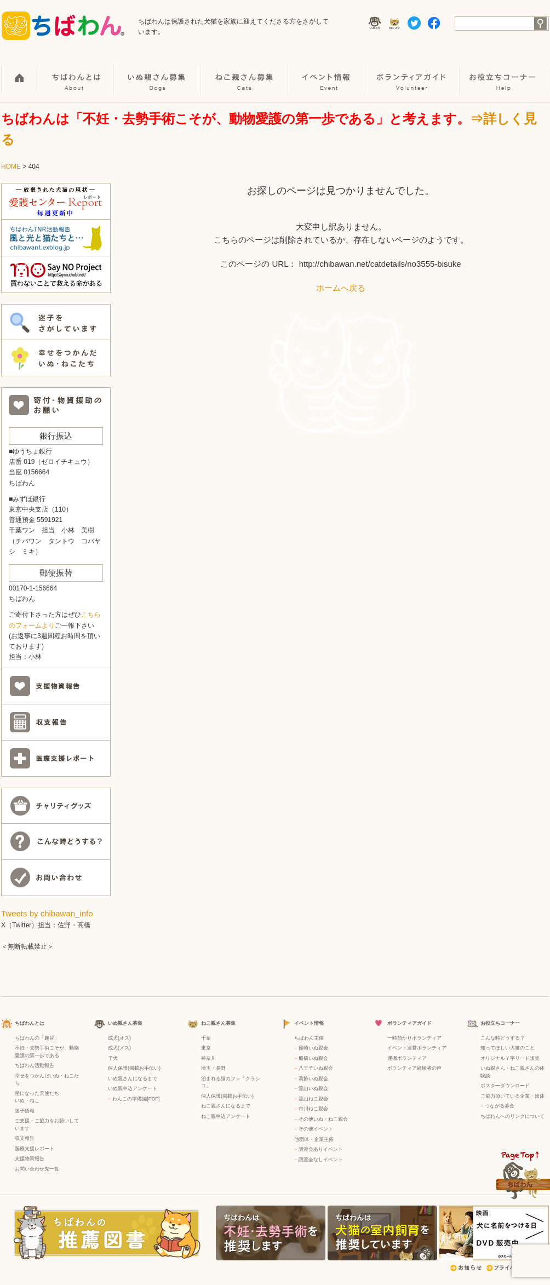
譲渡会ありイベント (321, 1149)
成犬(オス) (119, 1038)
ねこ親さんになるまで (225, 1106)
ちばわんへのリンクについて (512, 1116)
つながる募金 (499, 1106)
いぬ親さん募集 (158, 71)
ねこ (34, 1100)
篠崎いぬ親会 (313, 1048)
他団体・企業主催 (314, 1139)
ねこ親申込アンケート (225, 1116)
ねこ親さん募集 (245, 71)
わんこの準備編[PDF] (135, 1099)
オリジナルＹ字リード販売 (510, 1058)
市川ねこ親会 (313, 1108)
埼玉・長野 (213, 1068)
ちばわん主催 (309, 1038)
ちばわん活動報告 (34, 1065)
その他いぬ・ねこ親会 (323, 1119)
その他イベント (316, 1129)
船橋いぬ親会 (313, 1058)
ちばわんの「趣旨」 (37, 1038)
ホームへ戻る (340, 287)
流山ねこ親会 (313, 1099)
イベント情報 (327, 71)
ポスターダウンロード (505, 1085)
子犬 (113, 1058)
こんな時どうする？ (502, 1038)
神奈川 (208, 1058)
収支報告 (25, 1138)
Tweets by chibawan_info (47, 913)
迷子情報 (25, 1111)
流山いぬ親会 (313, 1088)
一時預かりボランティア (414, 1038)
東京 (206, 1048)
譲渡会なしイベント (321, 1159)
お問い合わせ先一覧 (37, 1169)
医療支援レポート (34, 1148)
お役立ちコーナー (504, 71)
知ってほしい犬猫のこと (507, 1048)
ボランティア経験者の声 (414, 1068)
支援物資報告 (29, 1158)
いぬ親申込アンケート (132, 1088)
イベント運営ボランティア (416, 1048)
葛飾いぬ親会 (313, 1078)
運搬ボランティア (407, 1058)
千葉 (206, 1038)
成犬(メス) (119, 1048)
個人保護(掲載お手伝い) (134, 1068)
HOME (20, 71)
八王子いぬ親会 (316, 1068)
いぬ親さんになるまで (132, 1078)
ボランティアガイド (413, 71)
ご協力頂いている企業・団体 (512, 1096)
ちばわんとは (76, 71)
